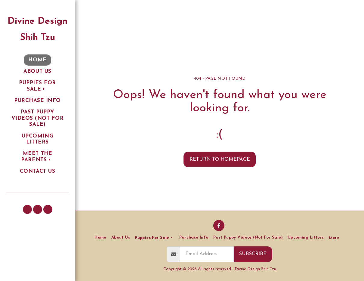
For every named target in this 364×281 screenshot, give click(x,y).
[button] (37, 86)
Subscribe (253, 254)
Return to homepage (220, 159)
